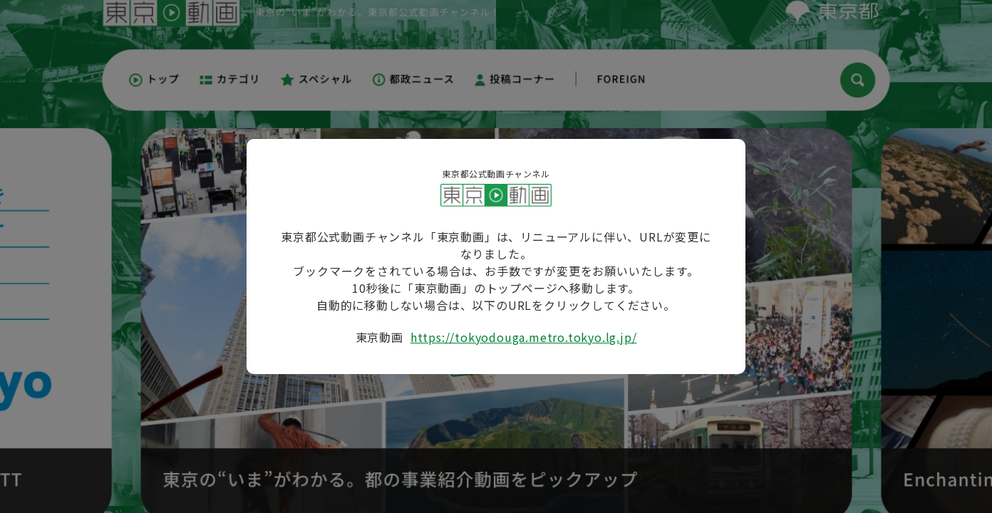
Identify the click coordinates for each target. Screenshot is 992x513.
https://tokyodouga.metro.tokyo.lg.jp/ (523, 337)
